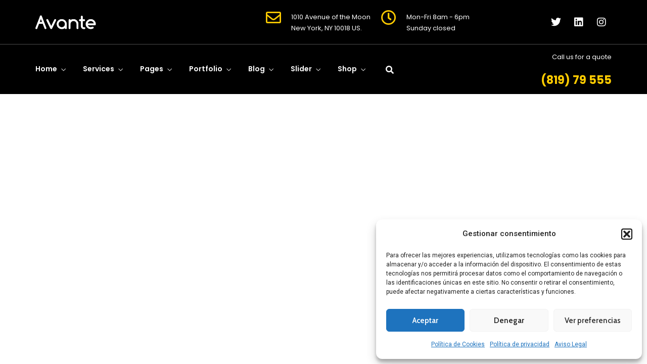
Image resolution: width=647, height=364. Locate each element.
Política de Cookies (458, 344)
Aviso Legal (570, 344)
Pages (151, 69)
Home (46, 69)
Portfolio (205, 69)
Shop (347, 69)
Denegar (509, 320)
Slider (301, 69)
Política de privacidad (519, 344)
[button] (627, 234)
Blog (256, 69)
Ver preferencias (593, 320)
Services (98, 69)
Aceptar (425, 320)
